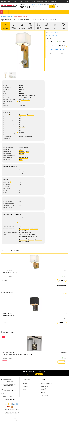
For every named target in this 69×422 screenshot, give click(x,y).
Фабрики (25, 383)
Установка (32, 1)
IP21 (20, 221)
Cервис (43, 379)
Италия (21, 85)
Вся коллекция (62, 285)
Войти (66, 1)
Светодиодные (34, 228)
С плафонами (36, 238)
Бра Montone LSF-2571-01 (9, 315)
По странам (25, 385)
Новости (43, 392)
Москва (27, 4)
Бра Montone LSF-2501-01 (9, 272)
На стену (34, 236)
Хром (29, 95)
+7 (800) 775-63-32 (25, 6)
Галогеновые (22, 114)
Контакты (53, 1)
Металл (29, 97)
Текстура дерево (23, 173)
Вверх (21, 159)
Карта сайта (25, 391)
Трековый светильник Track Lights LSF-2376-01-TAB (17, 354)
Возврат (20, 1)
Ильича (29, 236)
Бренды (47, 1)
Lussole (21, 87)
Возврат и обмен (44, 386)
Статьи (42, 394)
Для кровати (22, 234)
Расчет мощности (25, 99)
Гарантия (14, 1)
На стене (25, 217)
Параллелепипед (23, 157)
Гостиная (30, 219)
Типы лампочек (44, 395)
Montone (21, 89)
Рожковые (27, 241)
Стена (20, 217)
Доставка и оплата (5, 1)
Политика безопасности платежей (12, 409)
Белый (33, 95)
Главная (3, 16)
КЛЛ (20, 228)
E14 (20, 127)
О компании (26, 379)
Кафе (25, 219)
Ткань (21, 97)
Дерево (25, 97)
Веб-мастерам (44, 388)
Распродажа (25, 386)
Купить (62, 45)
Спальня (21, 219)
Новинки (25, 388)
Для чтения (29, 238)
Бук (20, 95)
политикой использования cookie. (12, 416)
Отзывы (26, 1)
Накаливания (30, 114)
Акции (24, 389)
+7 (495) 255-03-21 (25, 7)
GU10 (23, 127)
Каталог (1, 12)
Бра (12, 16)
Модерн (21, 93)
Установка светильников (46, 383)
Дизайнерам (40, 1)
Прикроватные (23, 240)
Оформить (39, 374)
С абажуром (31, 240)
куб (27, 234)
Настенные (22, 238)
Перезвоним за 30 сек (37, 4)
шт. (28, 374)
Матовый (21, 153)
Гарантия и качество (45, 385)
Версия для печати (53, 32)
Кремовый (24, 95)
